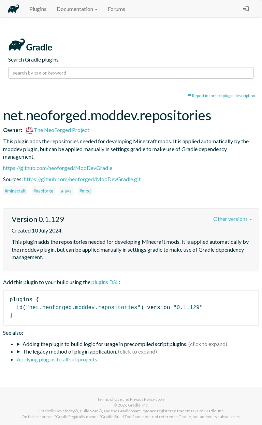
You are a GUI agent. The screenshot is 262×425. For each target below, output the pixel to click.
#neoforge (43, 191)
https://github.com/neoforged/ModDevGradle (57, 167)
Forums (116, 8)
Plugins (37, 8)
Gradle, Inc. (138, 405)
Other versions (232, 218)
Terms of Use (109, 399)
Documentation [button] (77, 8)
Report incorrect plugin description (221, 95)
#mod (85, 191)
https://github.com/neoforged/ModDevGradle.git (82, 179)
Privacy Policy (142, 399)
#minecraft (15, 191)
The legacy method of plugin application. (70, 351)
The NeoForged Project (57, 130)
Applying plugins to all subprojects (57, 359)
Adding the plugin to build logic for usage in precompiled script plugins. (105, 344)
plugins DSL (105, 282)
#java (66, 191)
